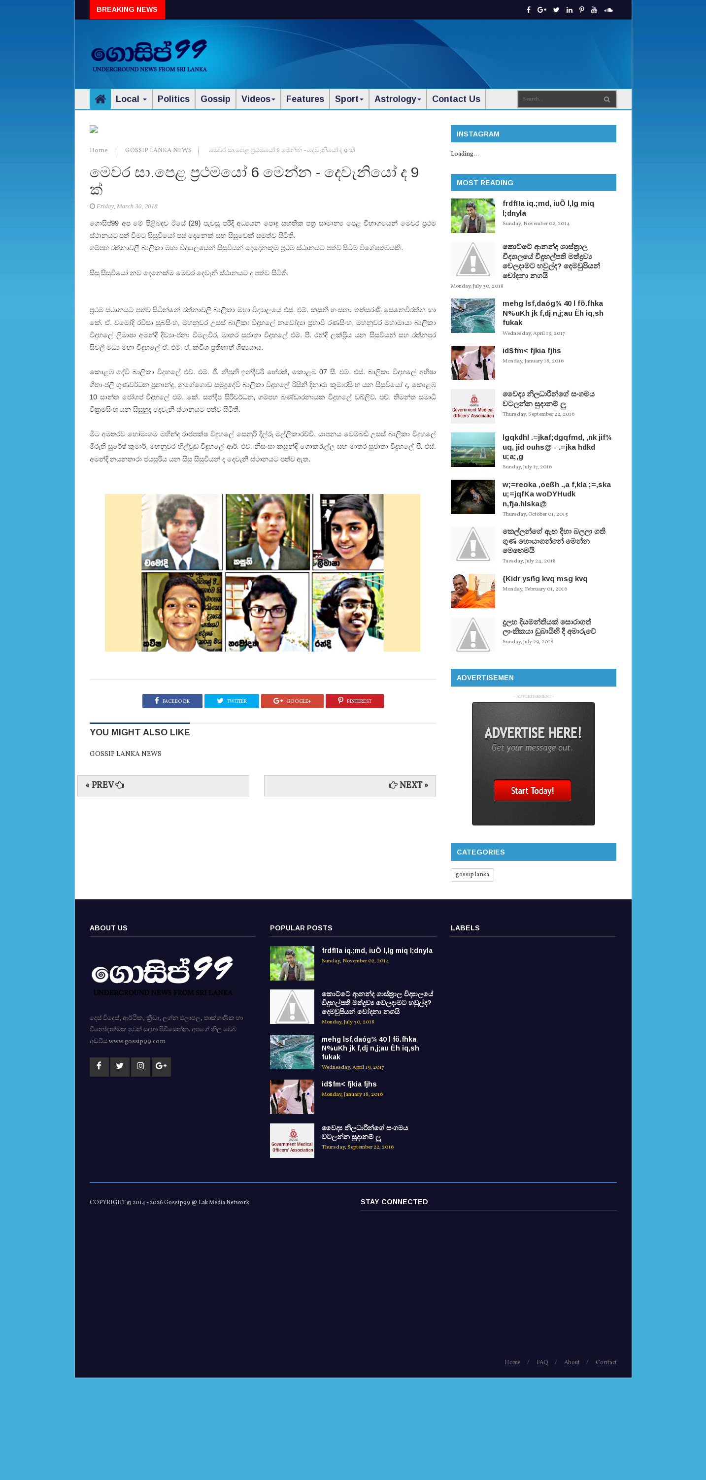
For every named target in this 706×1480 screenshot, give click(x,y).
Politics (174, 99)
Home (99, 315)
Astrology (397, 99)
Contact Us (456, 99)
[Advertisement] (437, 49)
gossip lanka (472, 875)
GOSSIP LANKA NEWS (159, 315)
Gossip (216, 99)
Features (305, 99)
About (572, 1464)
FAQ (542, 1464)
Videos (258, 99)
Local (131, 99)
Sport (349, 99)
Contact (606, 1464)
